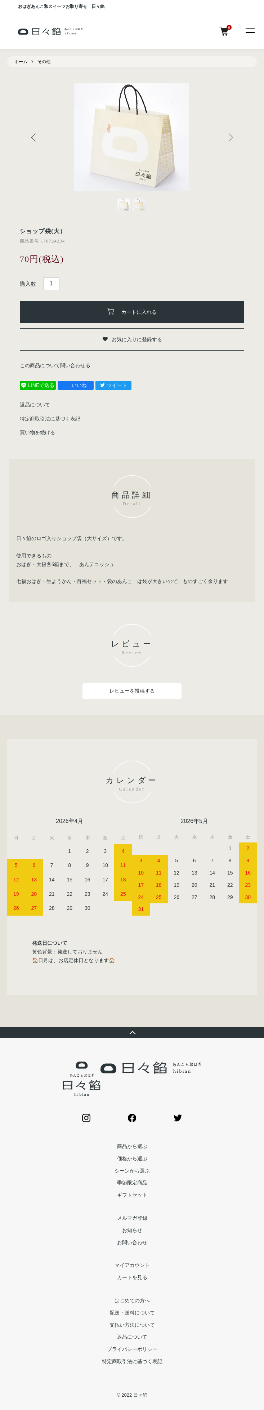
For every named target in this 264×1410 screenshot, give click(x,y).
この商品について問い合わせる (55, 365)
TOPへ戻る (132, 1032)
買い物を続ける (37, 432)
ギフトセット (132, 1195)
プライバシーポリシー (132, 1349)
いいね (75, 385)
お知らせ (132, 1230)
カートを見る (132, 1277)
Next (230, 137)
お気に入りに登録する (132, 339)
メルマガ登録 (132, 1218)
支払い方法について (132, 1325)
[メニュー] (249, 30)
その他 (43, 61)
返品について (35, 405)
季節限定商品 (132, 1183)
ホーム (20, 61)
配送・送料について (132, 1313)
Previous (34, 137)
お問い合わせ (132, 1242)
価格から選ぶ (132, 1158)
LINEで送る (37, 385)
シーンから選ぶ (132, 1171)
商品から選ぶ (132, 1146)
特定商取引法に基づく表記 (50, 419)
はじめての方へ (132, 1300)
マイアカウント (132, 1265)
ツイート (113, 385)
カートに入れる (132, 311)
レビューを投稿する (132, 691)
